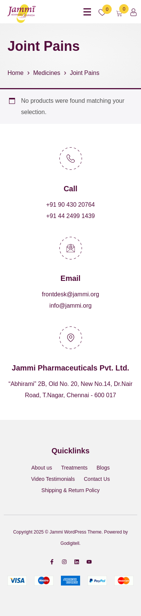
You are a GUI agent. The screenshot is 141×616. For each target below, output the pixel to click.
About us (41, 468)
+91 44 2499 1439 (70, 216)
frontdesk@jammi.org (70, 294)
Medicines (46, 73)
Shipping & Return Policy (70, 490)
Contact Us (97, 479)
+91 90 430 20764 (70, 204)
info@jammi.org (70, 305)
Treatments (74, 468)
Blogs (103, 468)
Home (16, 73)
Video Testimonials (53, 479)
